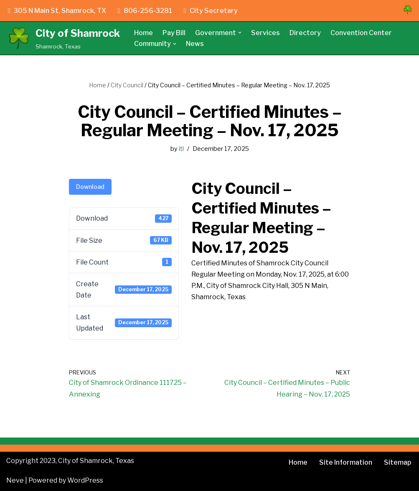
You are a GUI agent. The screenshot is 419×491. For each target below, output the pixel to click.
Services (265, 33)
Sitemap (397, 462)
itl (181, 149)
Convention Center (361, 33)
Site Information (345, 462)
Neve (15, 480)
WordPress (85, 480)
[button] (239, 32)
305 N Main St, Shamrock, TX (57, 11)
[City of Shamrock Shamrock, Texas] (63, 38)
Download (90, 186)
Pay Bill (174, 33)
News (195, 44)
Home (143, 33)
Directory (305, 33)
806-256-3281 (145, 11)
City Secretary (211, 11)
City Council (127, 85)
